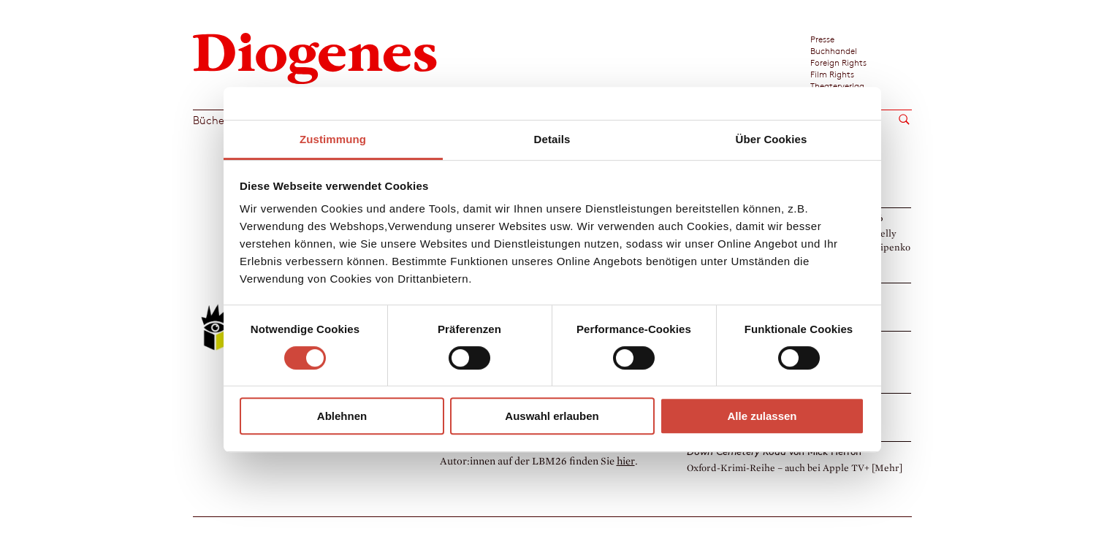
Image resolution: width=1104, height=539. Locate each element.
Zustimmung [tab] (333, 139)
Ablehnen (342, 416)
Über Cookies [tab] (771, 139)
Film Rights (832, 74)
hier (626, 461)
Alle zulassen (761, 416)
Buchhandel (833, 50)
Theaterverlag (837, 85)
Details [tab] (552, 139)
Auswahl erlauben (551, 416)
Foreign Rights (838, 62)
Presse (822, 39)
